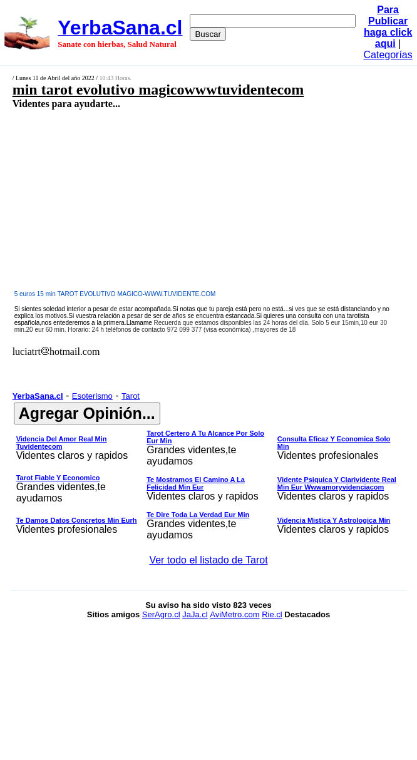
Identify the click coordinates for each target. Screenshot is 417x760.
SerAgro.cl (161, 614)
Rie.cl (272, 614)
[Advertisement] (179, 199)
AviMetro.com (234, 614)
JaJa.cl (194, 614)
